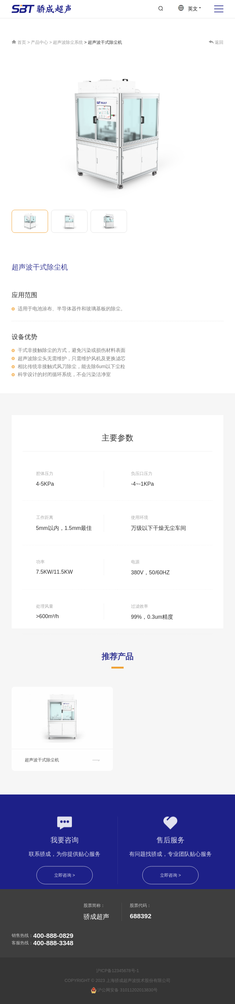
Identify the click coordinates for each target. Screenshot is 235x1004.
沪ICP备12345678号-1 (117, 970)
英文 (189, 8)
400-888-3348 (53, 942)
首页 (19, 42)
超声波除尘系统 (68, 42)
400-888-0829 (53, 935)
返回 (216, 42)
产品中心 (39, 42)
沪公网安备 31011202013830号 (124, 990)
